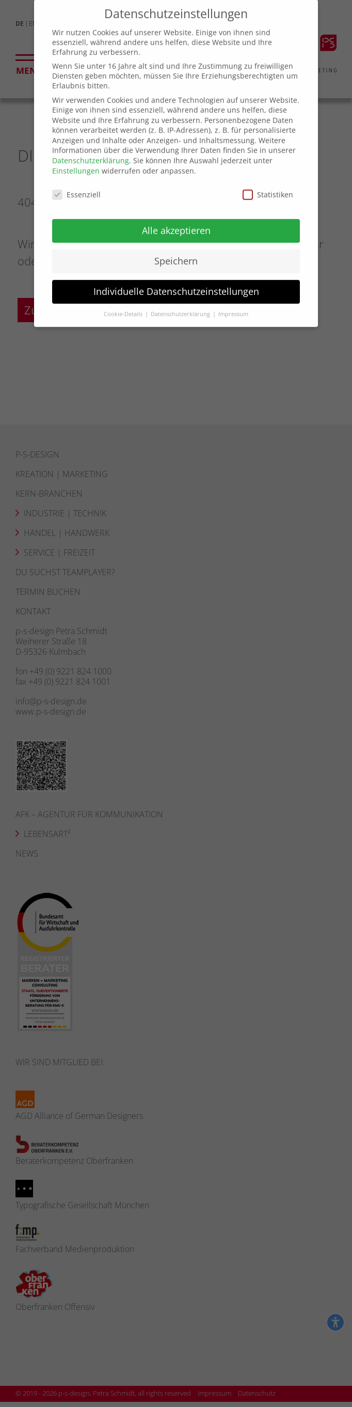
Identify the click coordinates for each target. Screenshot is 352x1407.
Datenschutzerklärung (90, 150)
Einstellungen (76, 160)
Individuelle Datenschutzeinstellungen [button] (176, 281)
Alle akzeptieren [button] (176, 220)
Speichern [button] (176, 250)
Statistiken (268, 183)
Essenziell (76, 183)
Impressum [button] (233, 303)
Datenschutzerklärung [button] (181, 303)
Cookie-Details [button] (124, 303)
